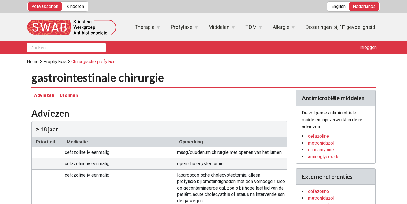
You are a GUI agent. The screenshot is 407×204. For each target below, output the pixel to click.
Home (33, 61)
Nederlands (364, 6)
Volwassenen (44, 6)
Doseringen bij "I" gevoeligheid (340, 27)
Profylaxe (181, 29)
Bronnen (69, 95)
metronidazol (321, 143)
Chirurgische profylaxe (93, 61)
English (338, 6)
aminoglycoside (323, 156)
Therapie (144, 29)
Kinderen (75, 6)
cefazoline (318, 136)
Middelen (219, 29)
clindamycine (321, 149)
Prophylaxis (55, 61)
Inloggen (368, 47)
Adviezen (44, 95)
